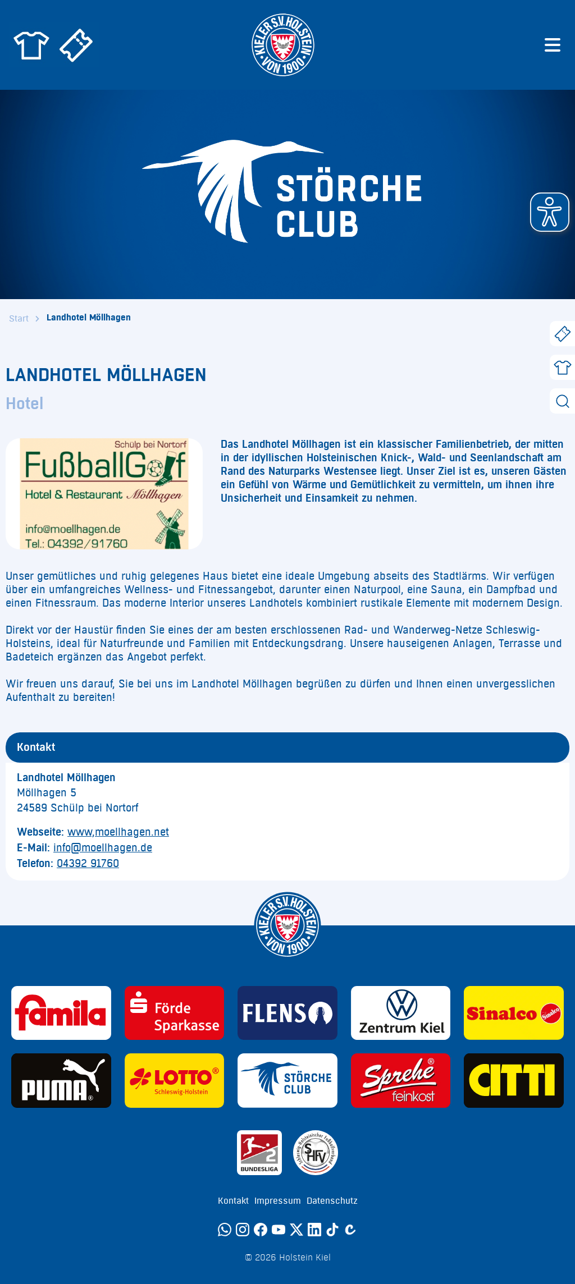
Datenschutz (332, 1201)
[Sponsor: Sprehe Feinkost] (401, 1080)
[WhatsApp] (224, 1229)
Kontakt (233, 1201)
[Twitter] (296, 1229)
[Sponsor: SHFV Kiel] (315, 1152)
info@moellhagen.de (102, 848)
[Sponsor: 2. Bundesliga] (259, 1152)
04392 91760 (88, 863)
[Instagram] (242, 1229)
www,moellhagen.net (118, 832)
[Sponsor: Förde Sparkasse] (175, 1013)
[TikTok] (332, 1229)
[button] (549, 212)
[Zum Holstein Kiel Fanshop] (31, 44)
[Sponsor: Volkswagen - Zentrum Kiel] (401, 1013)
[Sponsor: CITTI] (514, 1080)
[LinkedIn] (314, 1229)
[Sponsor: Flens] (287, 1013)
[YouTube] (278, 1229)
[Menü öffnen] (552, 44)
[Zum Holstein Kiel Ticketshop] (76, 44)
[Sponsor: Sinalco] (514, 1013)
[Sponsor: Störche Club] (287, 1080)
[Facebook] (260, 1229)
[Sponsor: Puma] (61, 1080)
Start (19, 319)
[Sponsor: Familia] (61, 1013)
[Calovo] (350, 1229)
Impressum (277, 1201)
